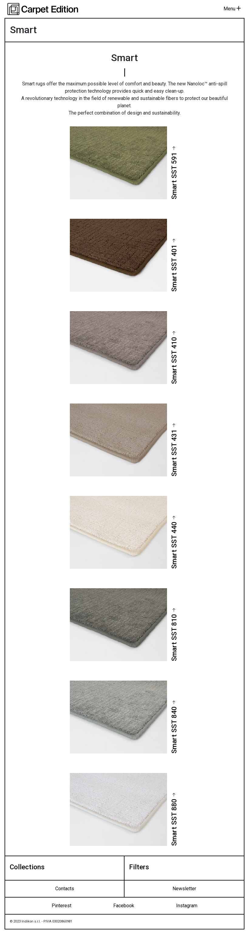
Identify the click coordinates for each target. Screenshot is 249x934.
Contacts (64, 888)
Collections (27, 867)
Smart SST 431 (174, 452)
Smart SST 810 (174, 637)
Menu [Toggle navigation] (232, 9)
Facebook (123, 905)
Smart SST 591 (174, 175)
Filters (139, 867)
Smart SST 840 (174, 730)
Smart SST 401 (174, 268)
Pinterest (61, 905)
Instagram (186, 905)
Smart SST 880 (174, 822)
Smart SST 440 (174, 545)
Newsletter (184, 888)
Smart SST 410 (174, 360)
